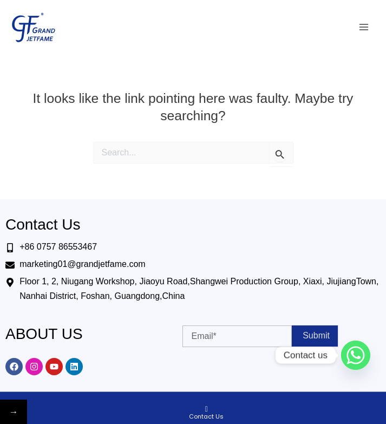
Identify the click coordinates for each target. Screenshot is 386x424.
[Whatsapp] (355, 355)
